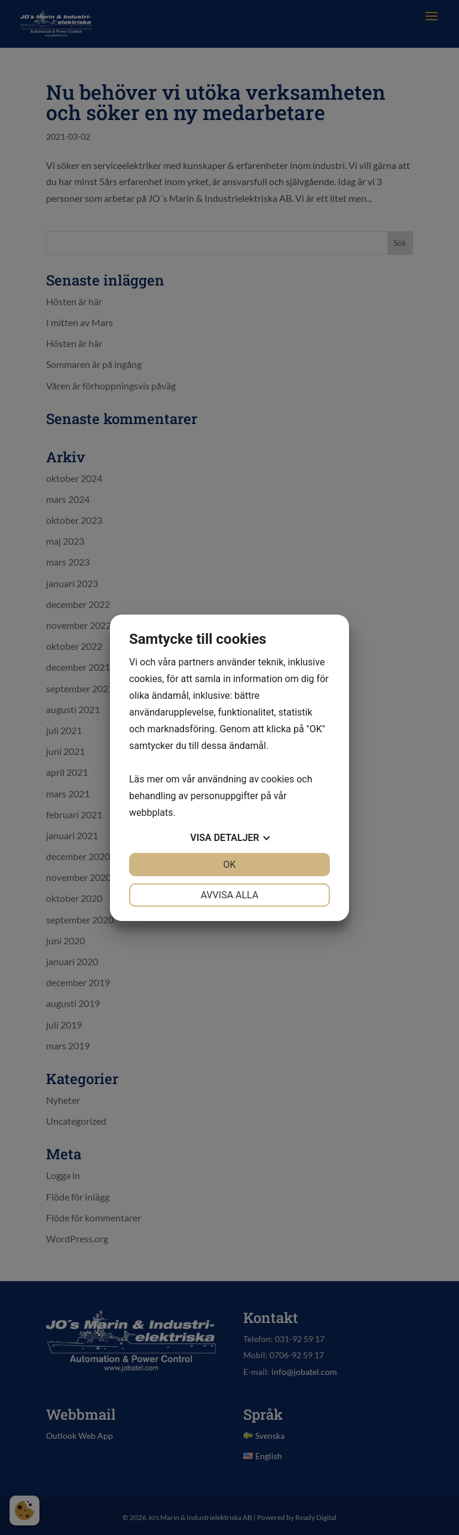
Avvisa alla (230, 895)
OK (229, 864)
